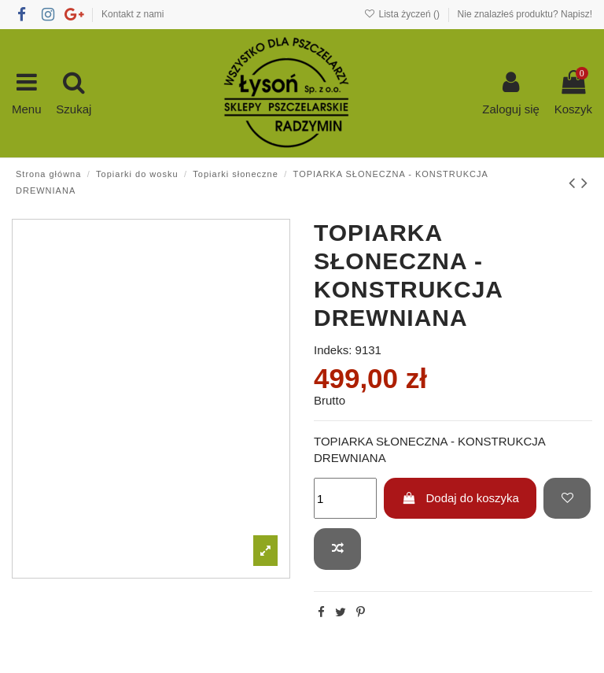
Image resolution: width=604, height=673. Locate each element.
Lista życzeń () (403, 14)
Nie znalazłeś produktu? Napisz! (525, 14)
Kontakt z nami (132, 14)
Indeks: (333, 350)
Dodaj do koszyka (460, 498)
